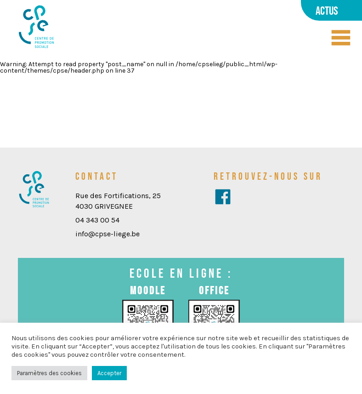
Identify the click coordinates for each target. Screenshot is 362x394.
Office (214, 290)
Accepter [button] (109, 373)
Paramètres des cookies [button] (49, 373)
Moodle (148, 290)
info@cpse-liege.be (107, 233)
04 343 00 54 (97, 220)
